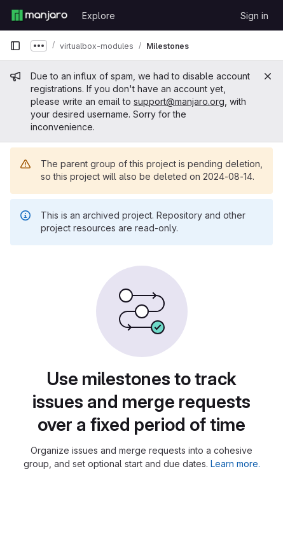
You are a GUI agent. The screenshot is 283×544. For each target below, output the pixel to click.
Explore (98, 15)
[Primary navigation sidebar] (15, 46)
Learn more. (235, 463)
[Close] (267, 76)
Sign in (254, 15)
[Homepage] (39, 15)
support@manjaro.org (179, 101)
